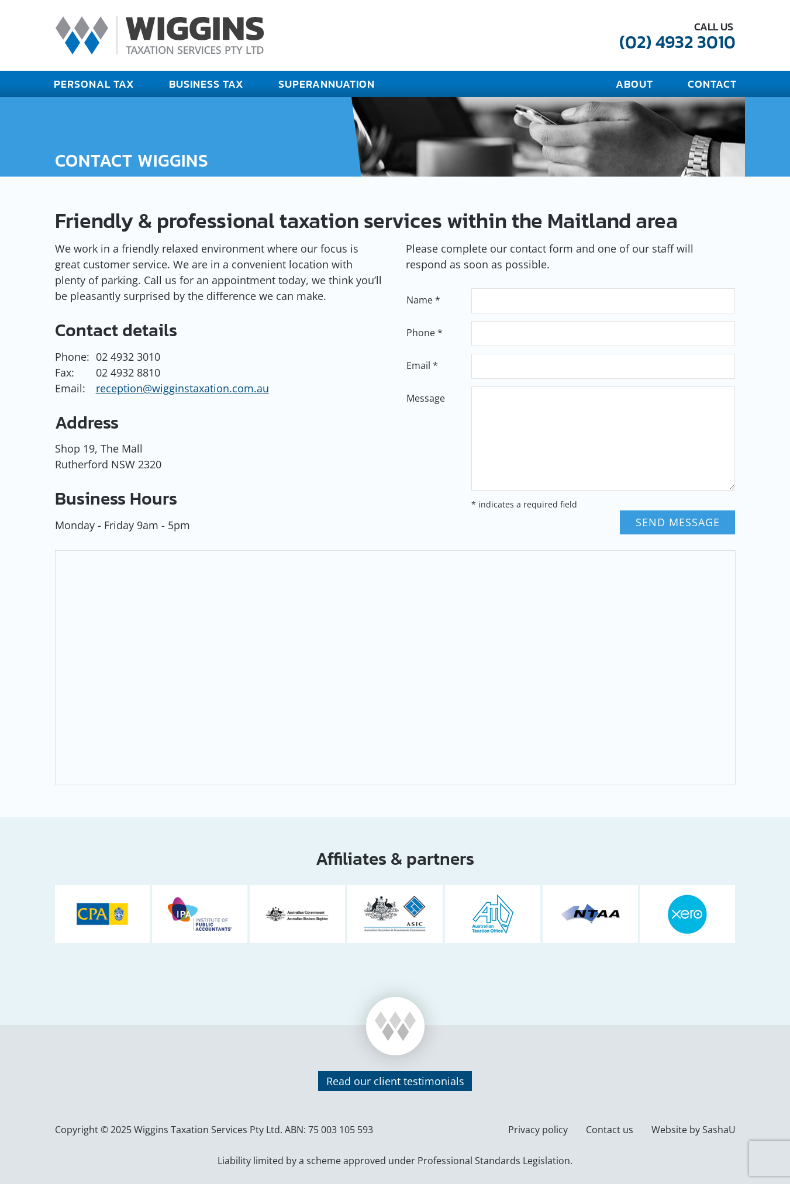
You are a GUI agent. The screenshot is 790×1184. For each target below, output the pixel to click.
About (634, 84)
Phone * (424, 332)
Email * (422, 365)
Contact (712, 84)
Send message (678, 522)
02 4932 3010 (128, 357)
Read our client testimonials (395, 1081)
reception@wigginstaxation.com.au (182, 388)
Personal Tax (94, 84)
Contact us (609, 1129)
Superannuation (326, 84)
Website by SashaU (693, 1129)
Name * (423, 300)
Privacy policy (538, 1129)
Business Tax (206, 84)
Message (425, 398)
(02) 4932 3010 (677, 42)
